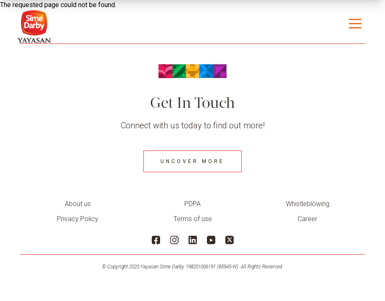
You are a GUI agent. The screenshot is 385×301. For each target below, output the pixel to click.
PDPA (192, 204)
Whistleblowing (307, 204)
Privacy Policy (77, 219)
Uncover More (192, 161)
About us (78, 204)
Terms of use (192, 219)
